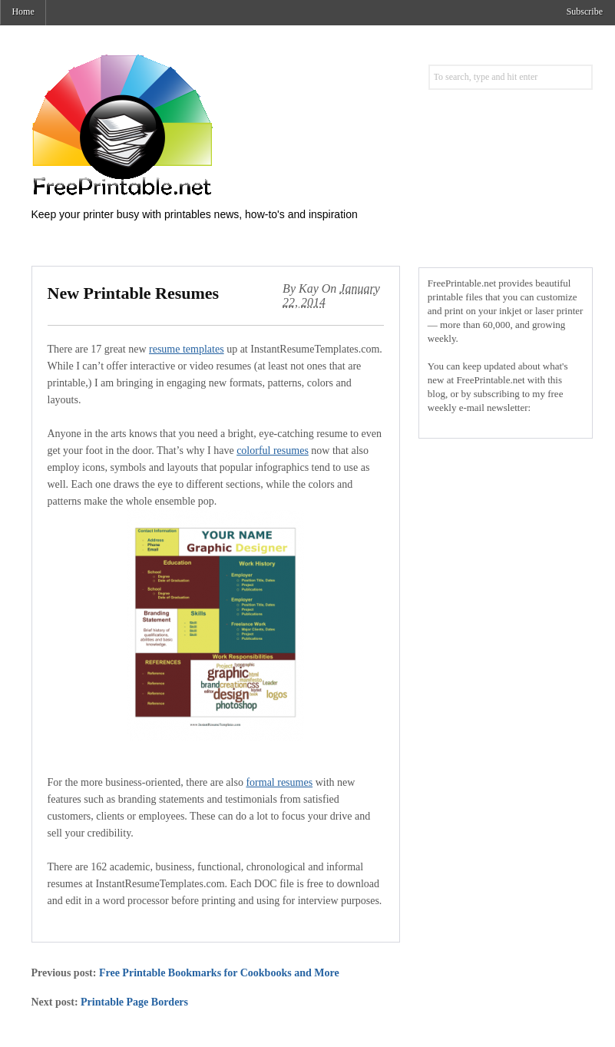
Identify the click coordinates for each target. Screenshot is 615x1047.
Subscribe (585, 11)
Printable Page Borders (134, 1002)
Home (23, 11)
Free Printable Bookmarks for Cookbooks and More (219, 973)
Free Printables (185, 124)
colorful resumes (272, 450)
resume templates (186, 349)
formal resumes (279, 782)
